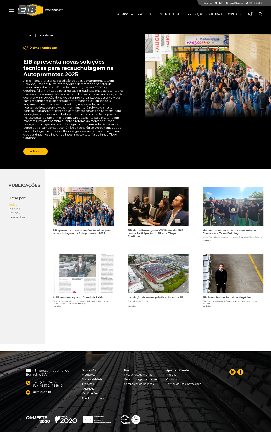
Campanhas (16, 217)
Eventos (14, 209)
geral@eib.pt (234, 3)
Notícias (13, 213)
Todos (12, 204)
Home (27, 35)
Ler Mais (34, 151)
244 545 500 (254, 3)
